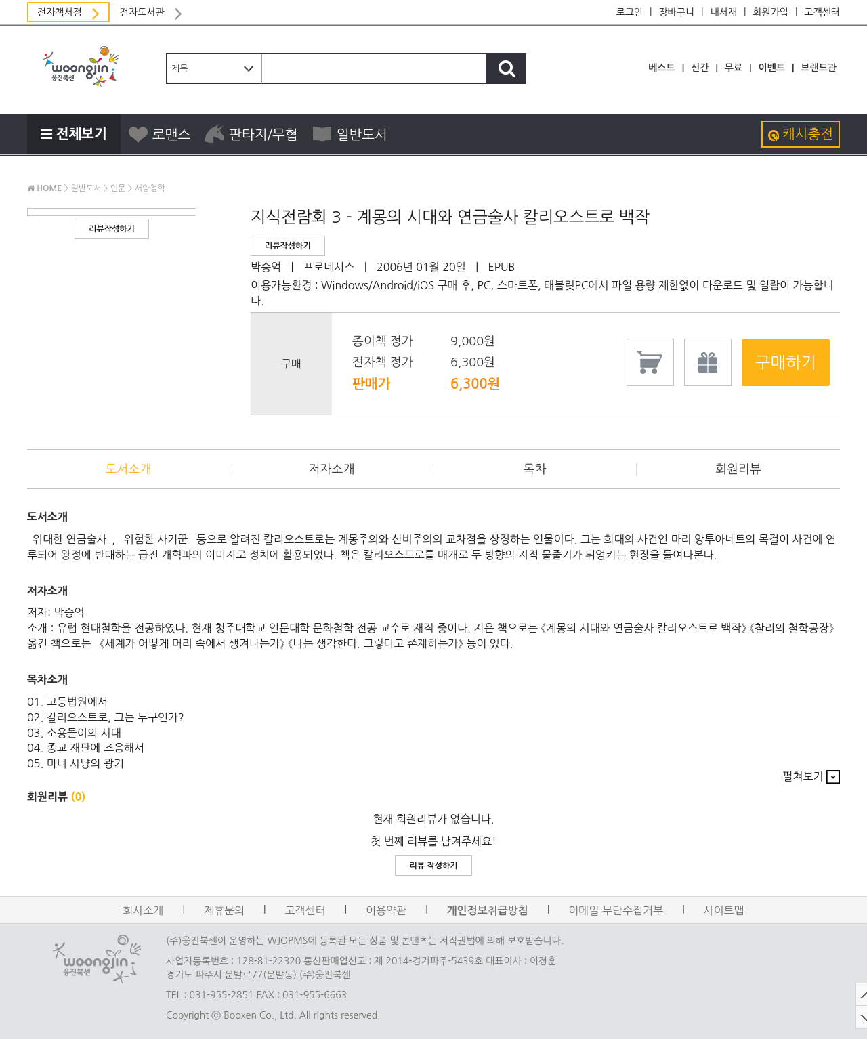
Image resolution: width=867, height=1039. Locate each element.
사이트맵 (724, 910)
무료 (733, 67)
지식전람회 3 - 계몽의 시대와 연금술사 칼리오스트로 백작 (450, 217)
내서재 (723, 12)
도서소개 (129, 469)
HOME (44, 188)
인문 (118, 188)
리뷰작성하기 (112, 229)
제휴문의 (224, 910)
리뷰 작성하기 (433, 866)
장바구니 (676, 12)
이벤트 (771, 67)
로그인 (629, 12)
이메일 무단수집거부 (615, 910)
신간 (700, 67)
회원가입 (770, 12)
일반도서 (349, 134)
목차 (535, 469)
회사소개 (143, 910)
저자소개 (332, 469)
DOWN (850, 1017)
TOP (850, 994)
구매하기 (785, 362)
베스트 (661, 67)
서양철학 (150, 188)
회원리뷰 (738, 469)
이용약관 (386, 910)
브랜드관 (819, 67)
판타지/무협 (251, 134)
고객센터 (822, 12)
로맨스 (158, 134)
